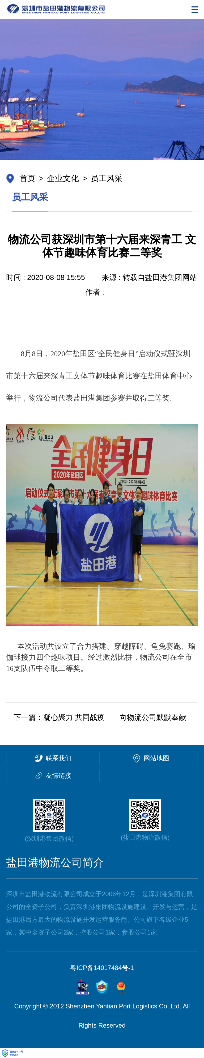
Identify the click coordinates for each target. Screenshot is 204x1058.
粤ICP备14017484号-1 (102, 967)
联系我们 (58, 758)
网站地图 (156, 758)
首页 (27, 178)
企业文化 (63, 178)
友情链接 (58, 775)
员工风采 (106, 178)
